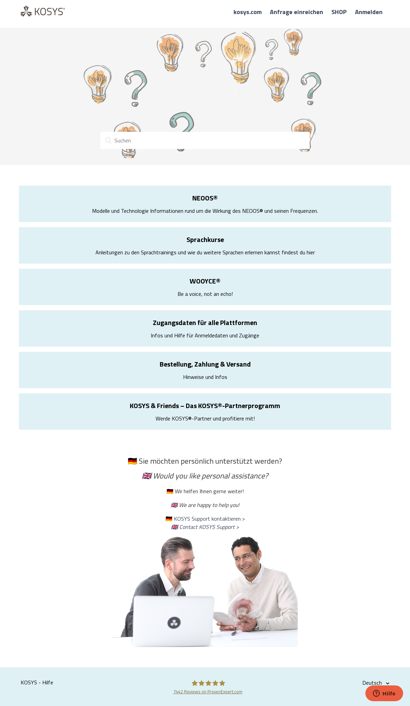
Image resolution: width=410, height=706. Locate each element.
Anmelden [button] (369, 11)
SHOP (339, 11)
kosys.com (248, 11)
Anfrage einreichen (296, 11)
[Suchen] (205, 140)
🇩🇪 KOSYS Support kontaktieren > (205, 518)
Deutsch (372, 683)
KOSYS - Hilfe (37, 682)
